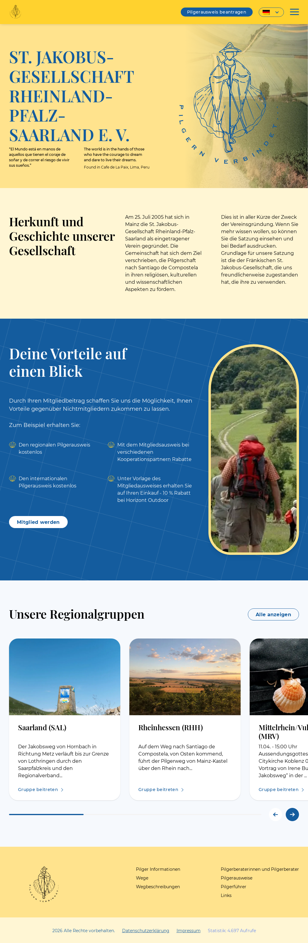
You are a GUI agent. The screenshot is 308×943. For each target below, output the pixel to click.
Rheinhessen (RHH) (170, 727)
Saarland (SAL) (42, 727)
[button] (292, 814)
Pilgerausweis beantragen (216, 12)
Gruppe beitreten (38, 789)
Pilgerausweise (236, 878)
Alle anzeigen (273, 614)
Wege (142, 878)
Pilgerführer (233, 886)
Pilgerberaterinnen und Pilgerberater (260, 869)
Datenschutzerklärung (145, 930)
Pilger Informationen (158, 869)
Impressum (189, 930)
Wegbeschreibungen (158, 886)
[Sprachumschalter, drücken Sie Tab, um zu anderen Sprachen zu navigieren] (271, 12)
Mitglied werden (38, 522)
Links (226, 895)
